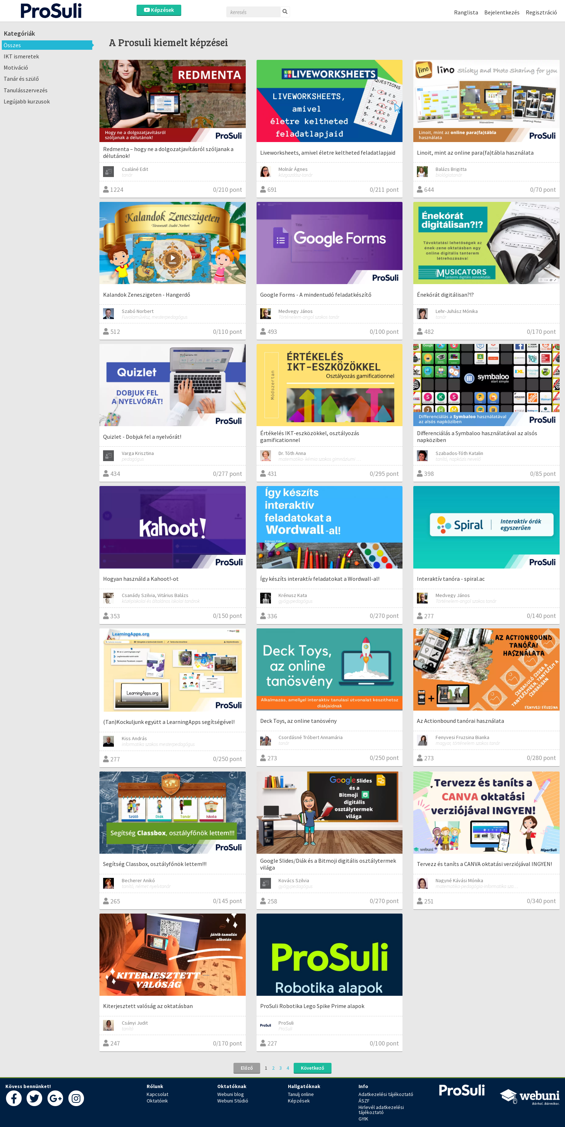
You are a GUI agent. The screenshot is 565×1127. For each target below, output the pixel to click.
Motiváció (16, 67)
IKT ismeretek (21, 56)
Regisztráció (541, 12)
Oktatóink (157, 1100)
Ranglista (466, 12)
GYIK (363, 1118)
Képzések (159, 9)
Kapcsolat (157, 1094)
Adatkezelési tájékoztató (386, 1094)
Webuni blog (230, 1094)
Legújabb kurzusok (27, 101)
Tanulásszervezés (26, 90)
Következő (312, 1068)
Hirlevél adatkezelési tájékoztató (381, 1109)
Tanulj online (301, 1094)
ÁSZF (364, 1100)
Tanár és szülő (21, 78)
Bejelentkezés (502, 12)
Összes (12, 45)
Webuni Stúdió (232, 1100)
